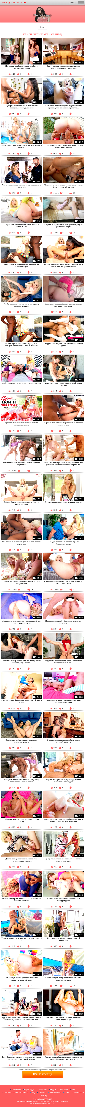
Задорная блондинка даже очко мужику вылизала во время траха (21, 780)
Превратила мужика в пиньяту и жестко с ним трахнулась (63, 860)
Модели (53, 1090)
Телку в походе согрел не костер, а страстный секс (21, 939)
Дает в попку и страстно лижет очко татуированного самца (22, 860)
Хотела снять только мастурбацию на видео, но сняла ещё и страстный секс (63, 820)
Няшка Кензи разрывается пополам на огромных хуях (21, 265)
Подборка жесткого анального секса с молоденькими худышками (21, 107)
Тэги (73, 1090)
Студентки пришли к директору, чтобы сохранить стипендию (63, 780)
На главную (16, 1090)
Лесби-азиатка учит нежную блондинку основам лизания (21, 305)
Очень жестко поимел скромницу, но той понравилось (21, 582)
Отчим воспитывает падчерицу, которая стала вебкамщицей (63, 701)
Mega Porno (39, 1099)
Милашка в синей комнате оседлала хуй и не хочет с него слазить (21, 622)
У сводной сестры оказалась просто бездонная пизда (63, 543)
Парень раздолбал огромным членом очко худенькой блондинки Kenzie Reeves (63, 1058)
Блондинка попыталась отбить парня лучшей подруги (63, 741)
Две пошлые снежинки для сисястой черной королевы (21, 543)
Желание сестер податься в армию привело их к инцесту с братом (21, 661)
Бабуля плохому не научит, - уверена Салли (21, 383)
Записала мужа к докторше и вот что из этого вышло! (22, 146)
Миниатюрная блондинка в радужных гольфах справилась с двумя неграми (21, 344)
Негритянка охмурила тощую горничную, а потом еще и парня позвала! (63, 265)
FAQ (33, 1093)
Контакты (42, 1093)
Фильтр (42, 27)
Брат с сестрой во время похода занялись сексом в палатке (63, 978)
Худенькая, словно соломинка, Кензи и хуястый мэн (21, 225)
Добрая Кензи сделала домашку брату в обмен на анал (21, 503)
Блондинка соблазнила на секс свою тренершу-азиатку (22, 741)
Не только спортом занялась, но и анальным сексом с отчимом (21, 899)
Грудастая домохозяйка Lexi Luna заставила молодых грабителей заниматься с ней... (21, 1018)
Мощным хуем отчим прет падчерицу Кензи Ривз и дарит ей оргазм (63, 186)
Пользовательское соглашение (16, 1093)
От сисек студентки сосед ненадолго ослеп (63, 502)
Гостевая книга (55, 1093)
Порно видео (29, 1090)
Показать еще (42, 1074)
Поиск (67, 1093)
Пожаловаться (78, 1093)
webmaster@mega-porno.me (58, 1101)
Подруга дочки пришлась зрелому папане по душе (63, 344)
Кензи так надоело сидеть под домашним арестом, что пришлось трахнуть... (63, 107)
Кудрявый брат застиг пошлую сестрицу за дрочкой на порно (63, 225)
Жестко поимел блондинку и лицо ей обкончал (63, 939)
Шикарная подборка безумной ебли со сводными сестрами (21, 67)
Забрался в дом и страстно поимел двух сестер (21, 820)
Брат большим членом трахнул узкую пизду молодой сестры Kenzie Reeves (21, 1058)
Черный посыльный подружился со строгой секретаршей (63, 424)
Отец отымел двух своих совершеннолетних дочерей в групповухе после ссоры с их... (63, 463)
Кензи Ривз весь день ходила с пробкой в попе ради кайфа (63, 1018)
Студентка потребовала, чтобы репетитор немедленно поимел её (63, 661)
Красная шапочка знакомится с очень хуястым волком (21, 424)
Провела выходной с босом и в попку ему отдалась (63, 622)
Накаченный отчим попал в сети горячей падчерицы (21, 463)
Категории (64, 1090)
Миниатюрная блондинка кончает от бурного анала (21, 701)
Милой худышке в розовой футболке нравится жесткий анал (21, 978)
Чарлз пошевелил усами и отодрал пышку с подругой (21, 186)
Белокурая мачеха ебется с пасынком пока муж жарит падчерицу (63, 305)
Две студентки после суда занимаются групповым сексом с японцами (63, 67)
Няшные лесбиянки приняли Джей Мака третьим (63, 384)
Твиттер (44, 1095)
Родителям (42, 1090)
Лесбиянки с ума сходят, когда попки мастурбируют (63, 899)
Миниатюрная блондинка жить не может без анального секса (63, 582)
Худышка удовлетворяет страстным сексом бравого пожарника (63, 146)
